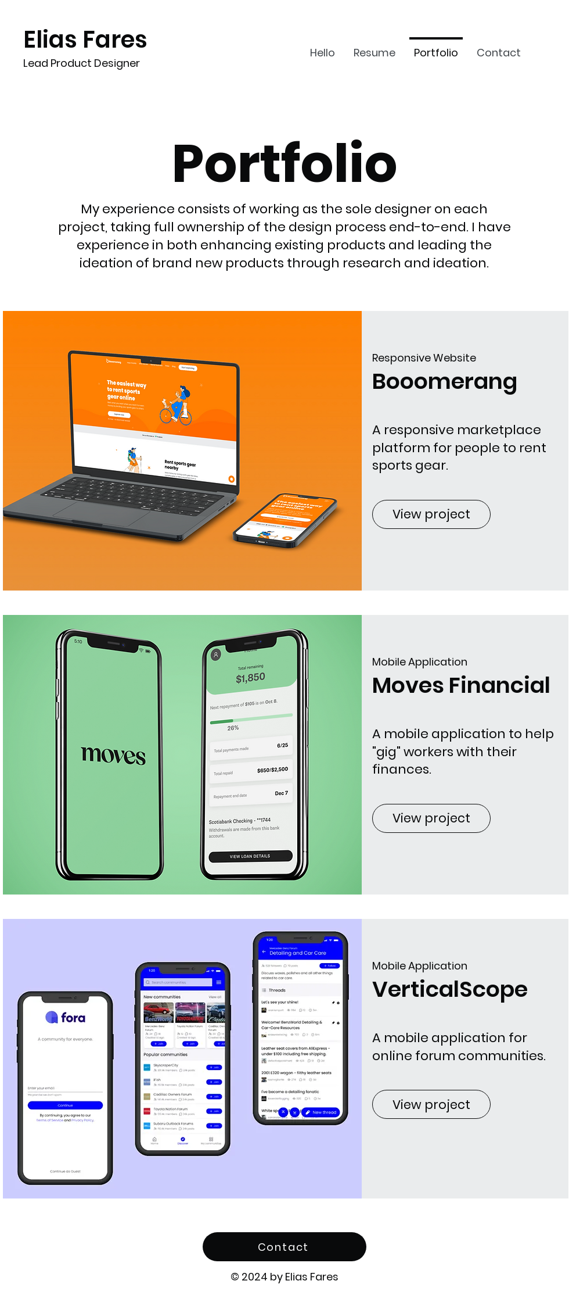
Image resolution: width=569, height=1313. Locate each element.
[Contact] (284, 1246)
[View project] (431, 514)
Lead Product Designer (81, 63)
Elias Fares (85, 39)
